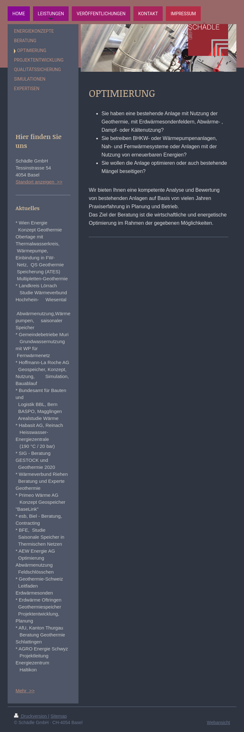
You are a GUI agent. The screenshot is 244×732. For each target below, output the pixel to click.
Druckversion (31, 716)
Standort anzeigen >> (39, 181)
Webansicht (218, 722)
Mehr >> (25, 690)
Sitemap (59, 716)
